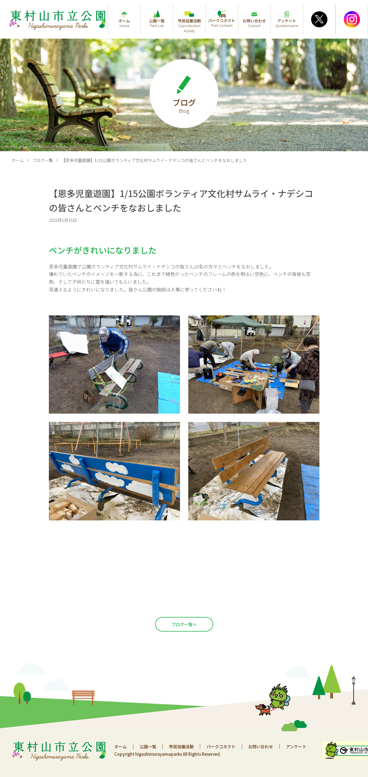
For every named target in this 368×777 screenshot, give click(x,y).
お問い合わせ (261, 746)
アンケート (297, 746)
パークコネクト (221, 746)
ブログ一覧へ (184, 624)
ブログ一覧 (42, 160)
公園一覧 (148, 746)
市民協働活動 (181, 746)
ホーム (18, 160)
